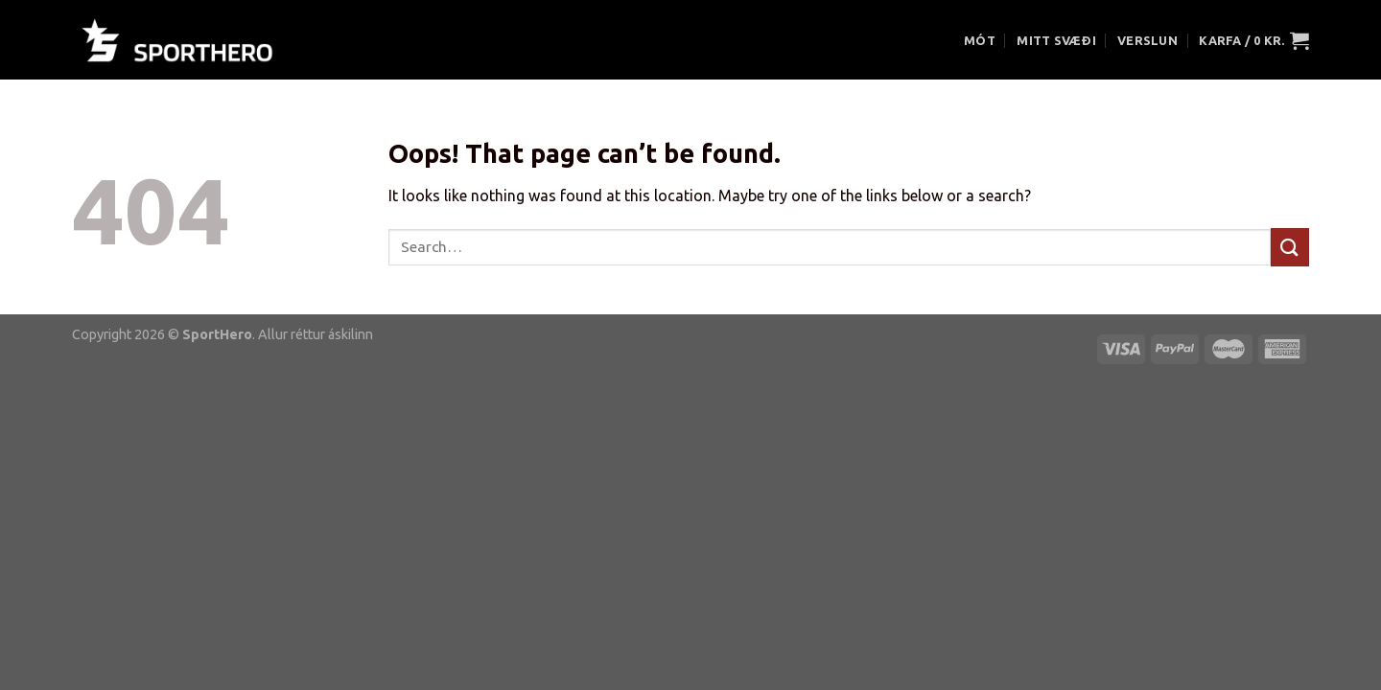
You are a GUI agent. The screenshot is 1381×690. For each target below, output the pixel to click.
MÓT (979, 40)
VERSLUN (1147, 40)
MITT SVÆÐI (1056, 40)
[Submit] (1290, 246)
